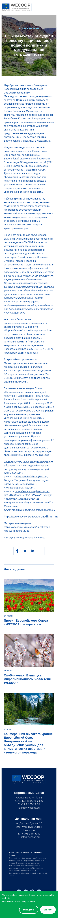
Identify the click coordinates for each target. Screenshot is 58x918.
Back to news (30, 28)
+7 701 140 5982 (30, 833)
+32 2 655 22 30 (30, 804)
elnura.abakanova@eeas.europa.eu (35, 509)
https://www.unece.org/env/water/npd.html (28, 516)
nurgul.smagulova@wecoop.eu (32, 491)
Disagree (28, 909)
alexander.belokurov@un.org (31, 476)
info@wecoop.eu (30, 807)
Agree (48, 909)
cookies (13, 895)
